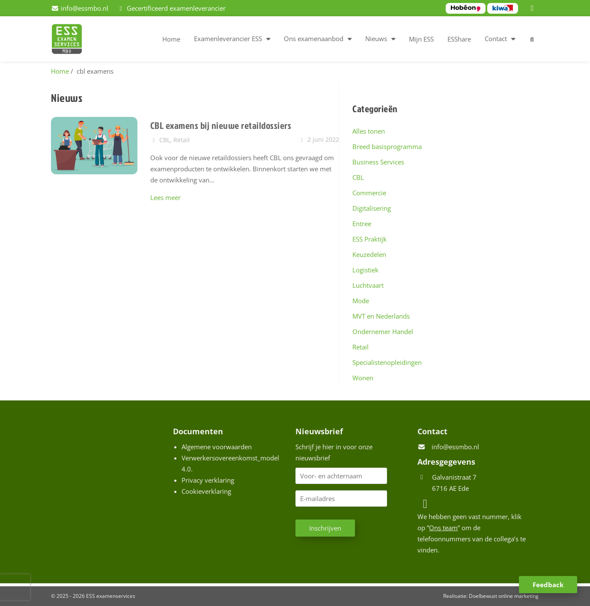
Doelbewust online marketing (504, 596)
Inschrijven (325, 528)
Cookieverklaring (206, 491)
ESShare (459, 39)
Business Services (378, 162)
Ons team (443, 527)
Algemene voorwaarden (217, 446)
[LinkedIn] (533, 8)
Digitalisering (371, 208)
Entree (361, 223)
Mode (360, 300)
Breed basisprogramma (387, 146)
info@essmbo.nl (455, 446)
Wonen (362, 377)
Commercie (369, 192)
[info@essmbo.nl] (79, 8)
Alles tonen (368, 131)
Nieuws (376, 38)
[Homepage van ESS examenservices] (71, 40)
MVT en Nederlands (381, 316)
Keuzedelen (369, 254)
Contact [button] (496, 38)
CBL (358, 177)
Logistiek (365, 270)
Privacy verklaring (208, 480)
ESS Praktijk (369, 239)
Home (171, 39)
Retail (360, 347)
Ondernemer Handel (382, 331)
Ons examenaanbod (313, 38)
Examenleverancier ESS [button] (228, 38)
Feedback (548, 584)
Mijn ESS (421, 39)
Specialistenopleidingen (387, 362)
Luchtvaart (368, 285)
